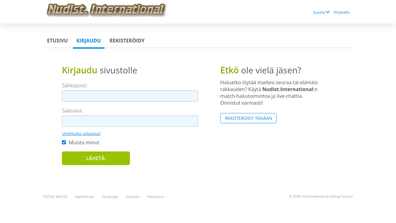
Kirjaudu (342, 12)
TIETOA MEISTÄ (55, 196)
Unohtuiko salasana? (81, 133)
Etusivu (57, 40)
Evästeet (132, 196)
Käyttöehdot (84, 196)
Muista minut (80, 142)
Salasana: (72, 110)
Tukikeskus (155, 196)
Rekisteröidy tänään (248, 118)
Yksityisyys (110, 196)
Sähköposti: (75, 85)
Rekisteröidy (127, 40)
